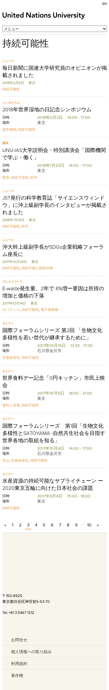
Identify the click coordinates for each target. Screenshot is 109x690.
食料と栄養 (11, 405)
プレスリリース (12, 281)
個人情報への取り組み (31, 652)
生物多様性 (11, 357)
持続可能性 (11, 89)
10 (89, 525)
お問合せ (19, 640)
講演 (5, 143)
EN (104, 3)
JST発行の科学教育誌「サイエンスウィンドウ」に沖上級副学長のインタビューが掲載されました (54, 205)
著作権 (17, 675)
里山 (5, 460)
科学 (33, 177)
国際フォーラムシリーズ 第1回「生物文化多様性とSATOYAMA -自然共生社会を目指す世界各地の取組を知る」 (53, 433)
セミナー (8, 323)
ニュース (8, 60)
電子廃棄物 (49, 309)
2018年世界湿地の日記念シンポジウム (47, 109)
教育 (5, 177)
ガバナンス (11, 309)
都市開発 (9, 129)
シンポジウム (11, 102)
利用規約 (19, 663)
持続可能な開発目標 (37, 268)
